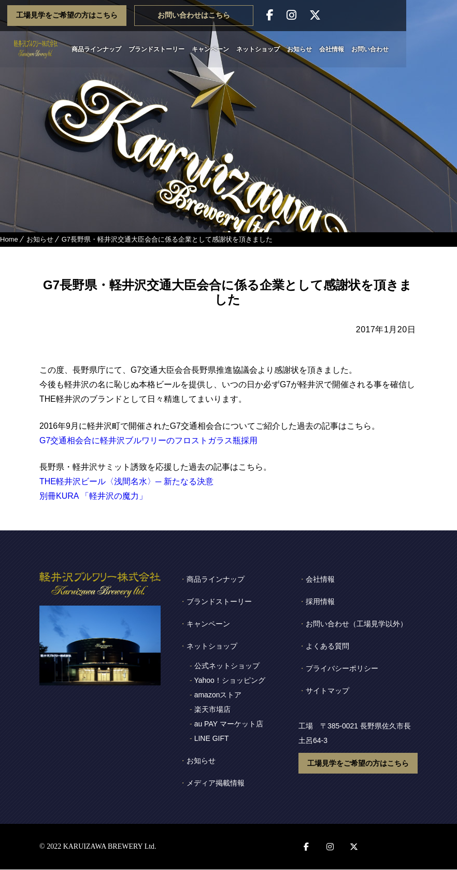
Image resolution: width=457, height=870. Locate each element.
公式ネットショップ (227, 666)
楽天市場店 (212, 710)
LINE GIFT (211, 739)
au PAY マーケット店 (228, 724)
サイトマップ (327, 691)
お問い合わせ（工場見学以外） (356, 624)
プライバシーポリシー (342, 669)
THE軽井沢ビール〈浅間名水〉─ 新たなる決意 (126, 482)
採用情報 (320, 602)
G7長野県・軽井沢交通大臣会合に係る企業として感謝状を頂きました (167, 239)
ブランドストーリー (182, 49)
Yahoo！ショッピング (229, 681)
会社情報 (357, 49)
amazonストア (218, 695)
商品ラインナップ (122, 49)
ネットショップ (283, 49)
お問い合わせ (395, 49)
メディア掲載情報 (216, 783)
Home (9, 239)
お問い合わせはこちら (244, 15)
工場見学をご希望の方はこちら (117, 15)
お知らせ (324, 49)
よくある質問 (327, 646)
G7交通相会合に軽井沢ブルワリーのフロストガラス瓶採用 (148, 440)
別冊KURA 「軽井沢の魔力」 (93, 496)
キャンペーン (235, 49)
